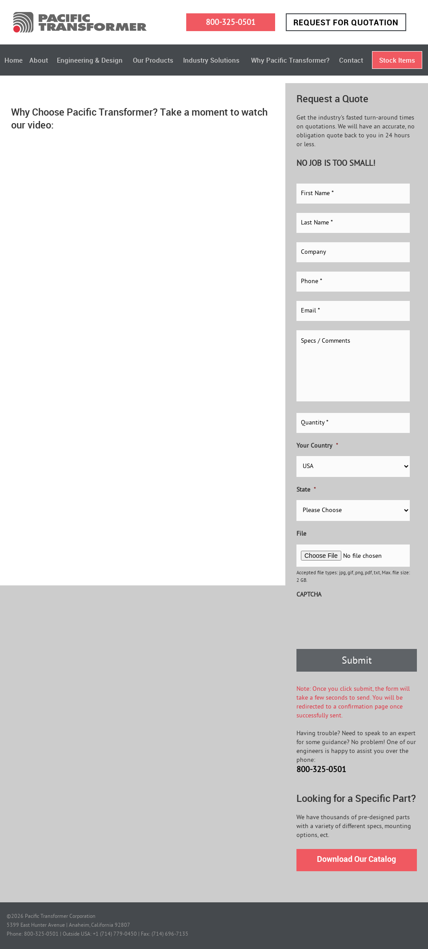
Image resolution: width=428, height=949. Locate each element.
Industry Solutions (211, 60)
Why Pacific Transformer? (290, 60)
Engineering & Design (90, 60)
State (306, 490)
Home (13, 60)
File (301, 534)
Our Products (153, 60)
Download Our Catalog (356, 858)
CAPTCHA (308, 595)
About (38, 60)
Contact (351, 60)
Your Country (317, 446)
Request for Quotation (346, 22)
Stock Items (397, 60)
